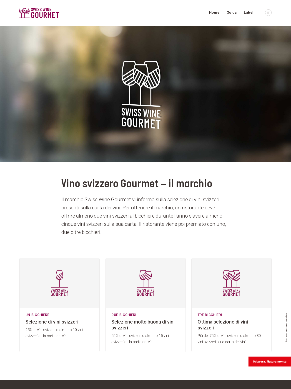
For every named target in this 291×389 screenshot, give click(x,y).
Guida (232, 12)
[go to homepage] (58, 13)
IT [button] (268, 12)
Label (248, 12)
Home (214, 12)
